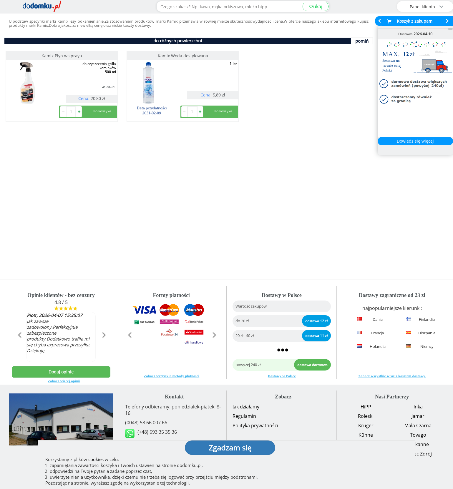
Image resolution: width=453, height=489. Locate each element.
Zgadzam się (230, 448)
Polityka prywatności (255, 425)
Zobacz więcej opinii (64, 381)
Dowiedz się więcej (415, 141)
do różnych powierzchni (177, 41)
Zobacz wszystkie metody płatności (171, 376)
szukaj (315, 6)
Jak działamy (246, 406)
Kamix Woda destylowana (183, 56)
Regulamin (244, 416)
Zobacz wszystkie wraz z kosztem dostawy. (392, 376)
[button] (19, 347)
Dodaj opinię (61, 372)
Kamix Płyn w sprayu (62, 56)
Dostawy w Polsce (282, 376)
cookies (96, 459)
